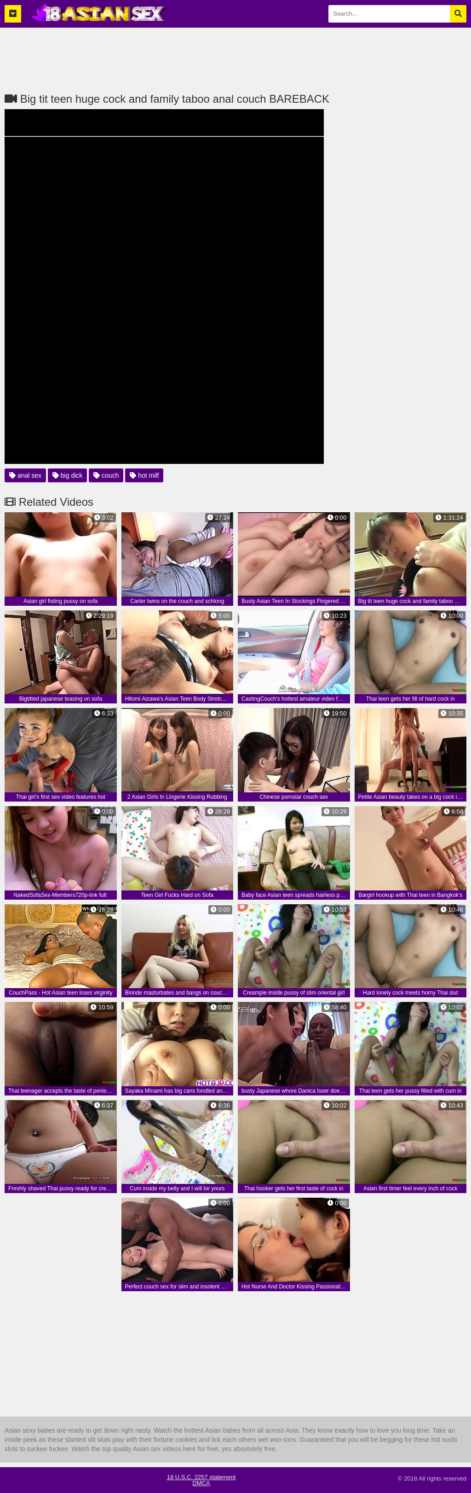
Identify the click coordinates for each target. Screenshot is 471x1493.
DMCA (201, 1483)
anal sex (25, 475)
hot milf (144, 475)
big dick (67, 475)
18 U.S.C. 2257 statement (201, 1477)
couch (106, 475)
